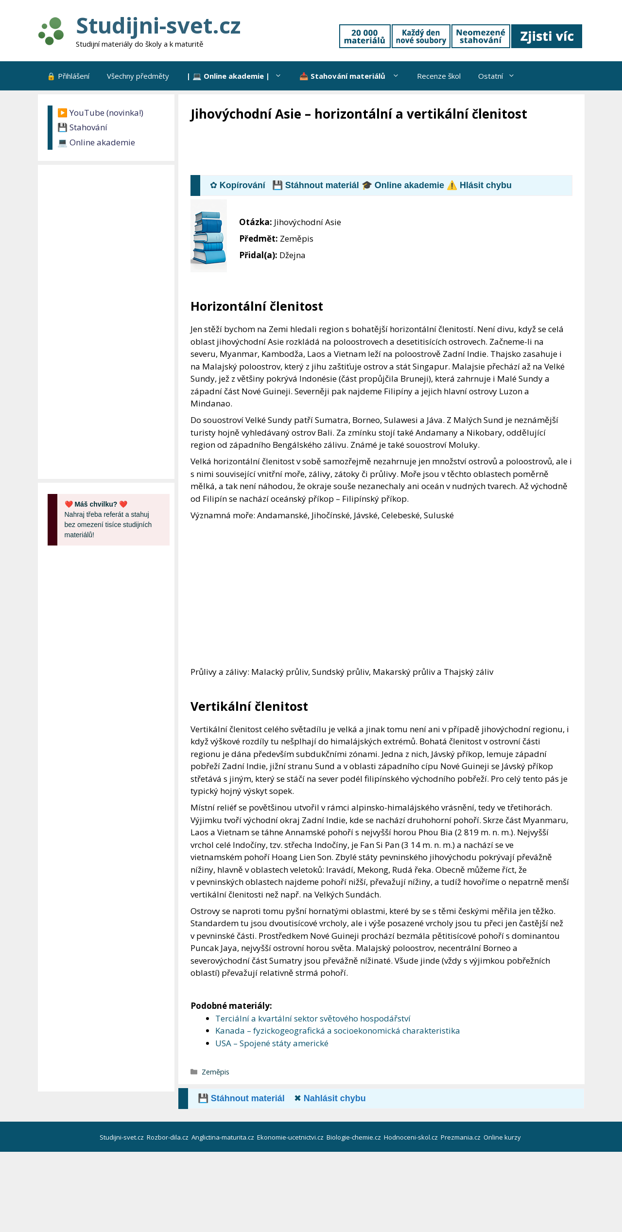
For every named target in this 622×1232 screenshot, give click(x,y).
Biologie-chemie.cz (354, 1137)
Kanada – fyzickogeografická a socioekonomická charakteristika (337, 1030)
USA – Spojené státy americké (271, 1043)
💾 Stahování (82, 127)
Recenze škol (439, 76)
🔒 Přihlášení (68, 76)
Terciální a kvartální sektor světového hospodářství (313, 1018)
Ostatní (501, 75)
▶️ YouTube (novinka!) (100, 112)
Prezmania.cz (461, 1137)
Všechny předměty (138, 76)
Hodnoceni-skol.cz (411, 1137)
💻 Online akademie (96, 142)
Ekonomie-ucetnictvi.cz (291, 1137)
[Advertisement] (367, 149)
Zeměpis (215, 1071)
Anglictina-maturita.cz (223, 1137)
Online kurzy (503, 1137)
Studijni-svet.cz (158, 25)
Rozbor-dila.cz (168, 1137)
